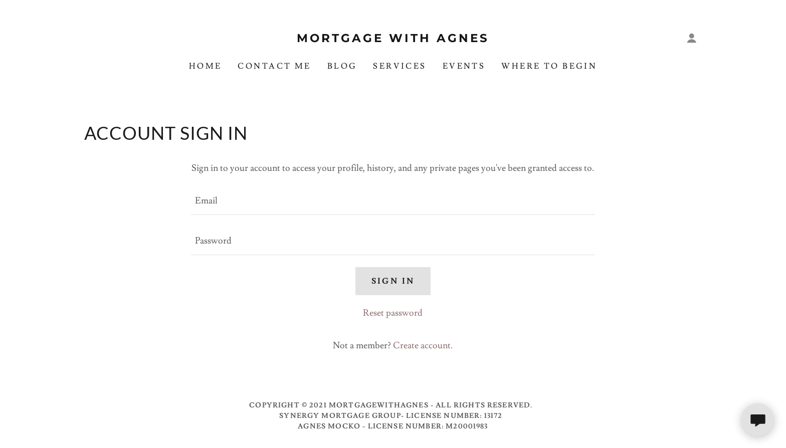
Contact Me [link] (274, 66)
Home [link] (205, 66)
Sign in (393, 281)
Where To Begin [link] (549, 66)
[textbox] (393, 201)
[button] (692, 38)
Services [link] (399, 66)
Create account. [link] (423, 345)
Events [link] (464, 66)
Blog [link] (342, 66)
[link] (393, 39)
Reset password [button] (393, 313)
